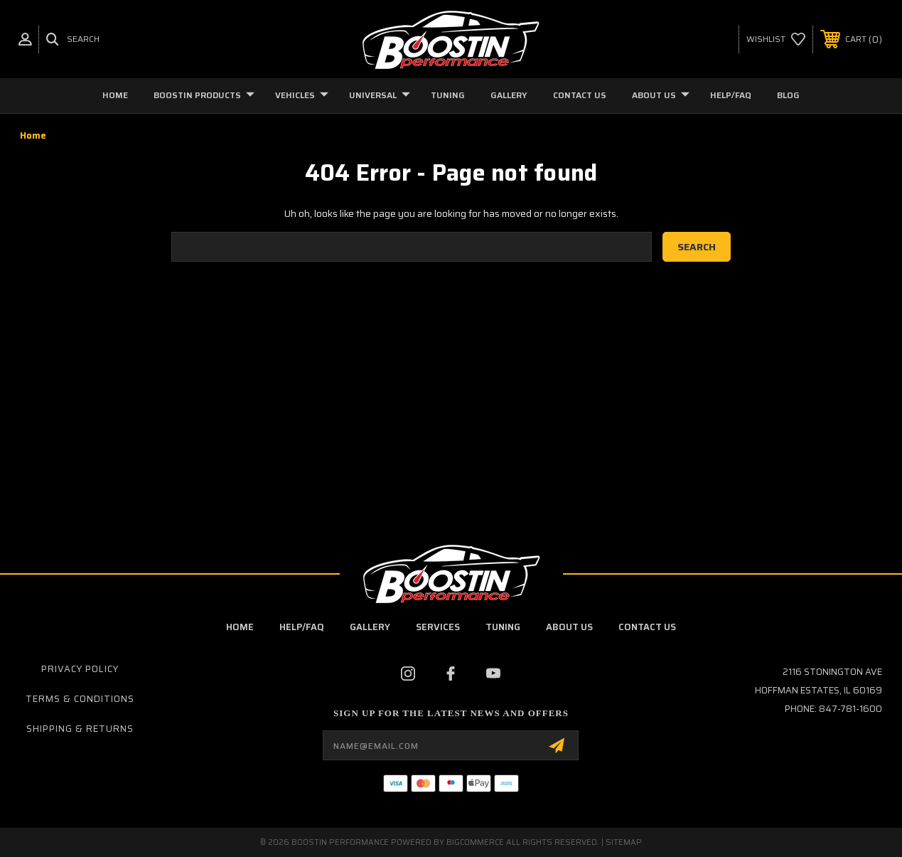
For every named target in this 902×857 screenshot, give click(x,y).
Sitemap (624, 842)
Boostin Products (204, 95)
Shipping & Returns (80, 728)
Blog (788, 95)
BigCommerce (475, 842)
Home (115, 95)
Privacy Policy (80, 668)
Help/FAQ (730, 95)
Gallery (508, 95)
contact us (647, 626)
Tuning (448, 95)
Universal (379, 95)
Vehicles (301, 95)
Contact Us (579, 95)
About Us (660, 95)
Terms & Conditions (80, 698)
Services (438, 626)
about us (569, 626)
